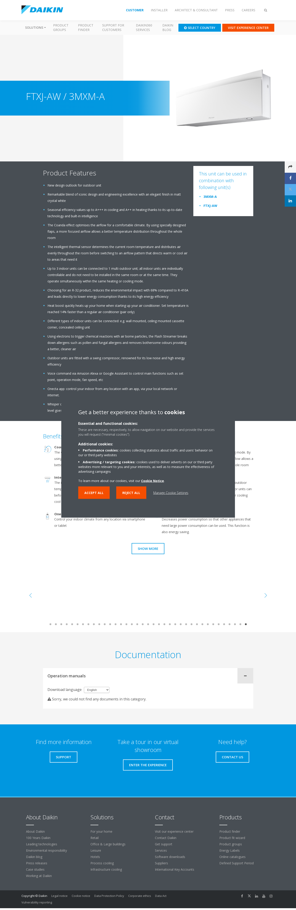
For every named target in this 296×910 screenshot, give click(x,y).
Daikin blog (167, 27)
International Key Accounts (174, 869)
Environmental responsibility (46, 850)
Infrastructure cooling (106, 869)
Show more (148, 548)
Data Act (160, 896)
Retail (94, 838)
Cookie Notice (152, 480)
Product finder (85, 27)
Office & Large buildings (108, 844)
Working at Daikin (39, 876)
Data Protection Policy (109, 896)
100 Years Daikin (38, 838)
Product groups (61, 27)
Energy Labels (229, 850)
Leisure (95, 850)
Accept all (94, 492)
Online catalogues (232, 857)
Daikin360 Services (144, 27)
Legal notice (59, 896)
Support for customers (113, 27)
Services (161, 850)
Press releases (36, 863)
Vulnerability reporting (36, 902)
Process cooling (102, 863)
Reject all (131, 492)
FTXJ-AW (210, 205)
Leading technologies (41, 844)
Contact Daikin (165, 838)
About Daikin (35, 831)
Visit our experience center (174, 831)
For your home (101, 831)
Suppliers (161, 863)
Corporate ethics (139, 896)
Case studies (35, 869)
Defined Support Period (237, 863)
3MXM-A (210, 196)
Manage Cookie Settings (170, 492)
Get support (163, 844)
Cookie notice (81, 896)
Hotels (95, 857)
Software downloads (170, 857)
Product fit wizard (232, 838)
